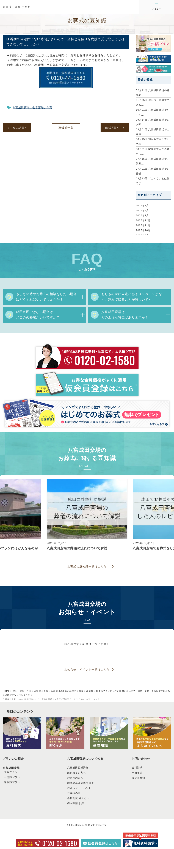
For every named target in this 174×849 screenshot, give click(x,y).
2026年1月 (142, 215)
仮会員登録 (138, 777)
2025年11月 (143, 225)
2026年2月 (142, 210)
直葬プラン (10, 772)
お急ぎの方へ (75, 777)
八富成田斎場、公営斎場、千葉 (32, 107)
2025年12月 (143, 220)
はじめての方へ (76, 772)
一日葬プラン (12, 777)
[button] (4, 518)
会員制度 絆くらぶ (78, 798)
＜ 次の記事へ (16, 127)
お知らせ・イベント (79, 788)
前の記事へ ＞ (114, 127)
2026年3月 (142, 205)
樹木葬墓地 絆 (75, 803)
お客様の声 (74, 793)
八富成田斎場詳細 (78, 767)
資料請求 (137, 767)
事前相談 (137, 772)
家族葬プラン (12, 782)
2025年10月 (143, 230)
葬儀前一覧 (65, 127)
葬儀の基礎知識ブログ (80, 783)
